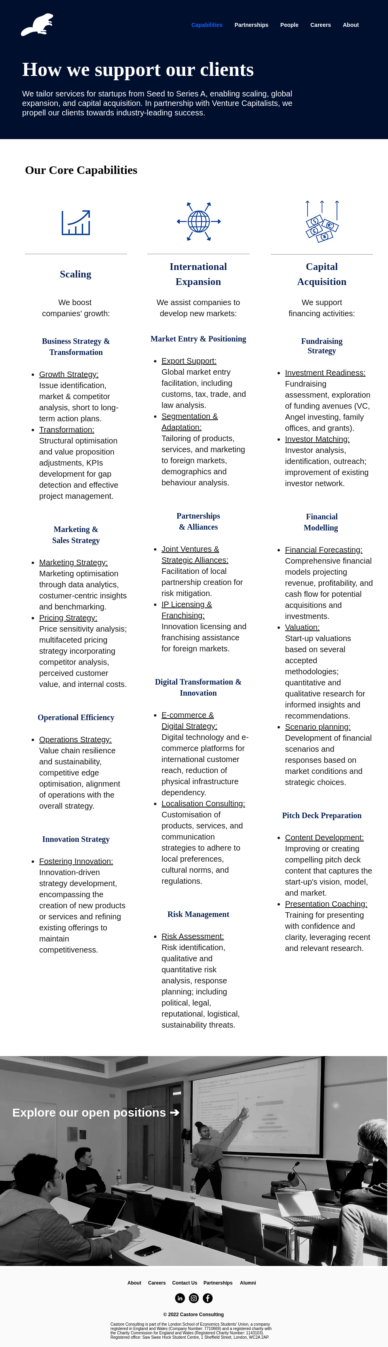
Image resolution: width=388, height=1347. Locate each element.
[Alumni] (248, 1283)
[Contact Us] (185, 1283)
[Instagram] (194, 1298)
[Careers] (157, 1283)
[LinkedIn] (180, 1298)
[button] (218, 1283)
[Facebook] (208, 1298)
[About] (134, 1283)
